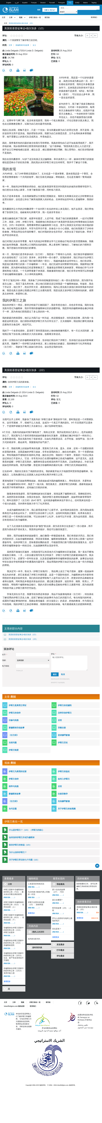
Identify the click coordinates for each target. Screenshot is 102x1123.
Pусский (52, 2)
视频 (20, 17)
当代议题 (13, 808)
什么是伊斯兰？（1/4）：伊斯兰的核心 (26, 830)
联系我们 (94, 17)
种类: (4, 45)
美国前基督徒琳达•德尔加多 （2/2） (21, 639)
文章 (10, 17)
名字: (4, 655)
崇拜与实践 (14, 786)
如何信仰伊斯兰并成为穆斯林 (22, 837)
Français (34, 2)
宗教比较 (62, 728)
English (8, 2)
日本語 (77, 2)
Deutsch (43, 2)
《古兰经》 (14, 735)
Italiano (85, 2)
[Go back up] (97, 866)
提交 (55, 674)
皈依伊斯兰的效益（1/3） (20, 845)
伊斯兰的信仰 (15, 713)
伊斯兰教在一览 (35, 17)
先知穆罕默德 (64, 801)
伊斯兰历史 (63, 742)
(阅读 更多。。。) (9, 897)
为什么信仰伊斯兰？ (18, 852)
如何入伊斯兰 (64, 779)
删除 (97, 912)
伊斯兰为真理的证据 (17, 771)
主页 (3, 17)
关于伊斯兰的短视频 (67, 808)
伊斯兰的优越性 (65, 705)
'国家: (4, 660)
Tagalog (94, 2)
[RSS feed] (96, 1003)
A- (87, 35)
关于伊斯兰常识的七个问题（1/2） (24, 860)
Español (24, 2)
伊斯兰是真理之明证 (17, 705)
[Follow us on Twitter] (88, 1003)
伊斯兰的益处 (64, 771)
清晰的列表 (94, 918)
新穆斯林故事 (15, 794)
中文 (70, 2)
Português (61, 2)
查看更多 (7, 981)
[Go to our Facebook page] (80, 1003)
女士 (34, 45)
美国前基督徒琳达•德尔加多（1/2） (20, 634)
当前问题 (13, 742)
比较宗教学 (63, 794)
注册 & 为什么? (49, 10)
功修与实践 (14, 720)
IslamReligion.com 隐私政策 (14, 1006)
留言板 (47, 17)
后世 (60, 720)
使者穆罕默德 (64, 735)
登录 (38, 10)
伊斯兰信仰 (14, 779)
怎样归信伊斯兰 (65, 713)
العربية (17, 2)
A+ (95, 35)
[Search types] (68, 12)
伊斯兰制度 (14, 750)
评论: (53, 654)
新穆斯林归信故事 (22, 45)
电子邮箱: (5, 666)
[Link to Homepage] (10, 10)
